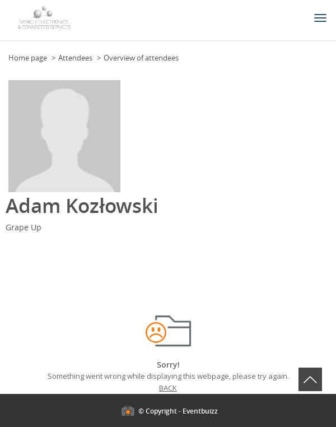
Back (168, 388)
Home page (27, 58)
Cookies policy (24, 309)
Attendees (75, 58)
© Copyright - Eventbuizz (178, 411)
